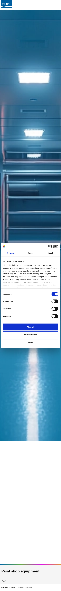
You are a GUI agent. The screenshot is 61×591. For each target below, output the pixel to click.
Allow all (30, 327)
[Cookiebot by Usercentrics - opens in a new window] (48, 246)
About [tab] (50, 253)
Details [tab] (30, 253)
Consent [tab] (10, 253)
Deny (30, 342)
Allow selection (30, 335)
